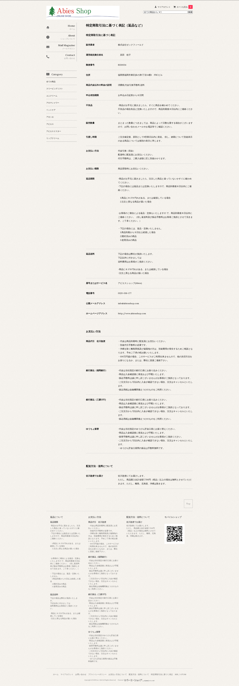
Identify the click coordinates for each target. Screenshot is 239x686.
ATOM (183, 674)
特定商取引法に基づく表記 (162, 674)
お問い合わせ (80, 674)
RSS (176, 674)
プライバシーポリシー (97, 674)
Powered (136, 680)
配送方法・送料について (139, 674)
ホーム (56, 674)
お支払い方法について (118, 674)
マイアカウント (164, 7)
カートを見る (185, 7)
